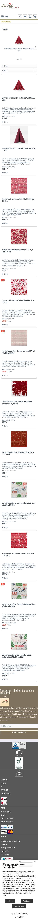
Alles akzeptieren (19, 906)
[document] (19, 881)
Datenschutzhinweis (22, 913)
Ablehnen (10, 901)
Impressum (13, 913)
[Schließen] (34, 861)
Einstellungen (26, 901)
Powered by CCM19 (19, 917)
